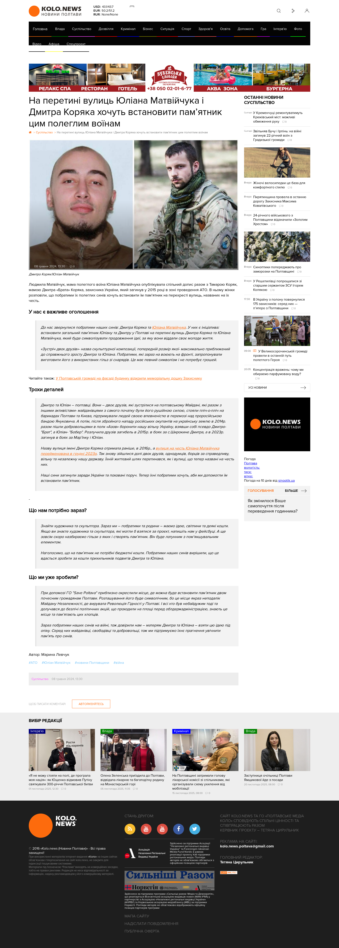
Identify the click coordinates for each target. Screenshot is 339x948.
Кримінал (128, 29)
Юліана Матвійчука (169, 327)
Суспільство (81, 29)
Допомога (245, 29)
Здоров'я (205, 29)
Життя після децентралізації (174, 56)
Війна (124, 56)
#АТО (33, 663)
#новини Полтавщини (92, 663)
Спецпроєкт (76, 44)
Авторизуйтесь (91, 704)
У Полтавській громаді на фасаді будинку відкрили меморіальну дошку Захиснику (129, 378)
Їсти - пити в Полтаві (99, 56)
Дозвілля (106, 29)
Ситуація (167, 29)
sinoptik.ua (286, 480)
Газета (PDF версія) (63, 56)
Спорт (186, 29)
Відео (36, 44)
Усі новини (257, 388)
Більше (291, 491)
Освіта (225, 29)
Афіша (54, 44)
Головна (40, 29)
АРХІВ (37, 56)
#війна (119, 663)
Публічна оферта (142, 931)
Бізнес (148, 29)
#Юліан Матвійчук (56, 663)
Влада (60, 29)
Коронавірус (211, 56)
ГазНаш (140, 56)
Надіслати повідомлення (151, 923)
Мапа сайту (137, 916)
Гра (263, 29)
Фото (298, 29)
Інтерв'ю (280, 29)
